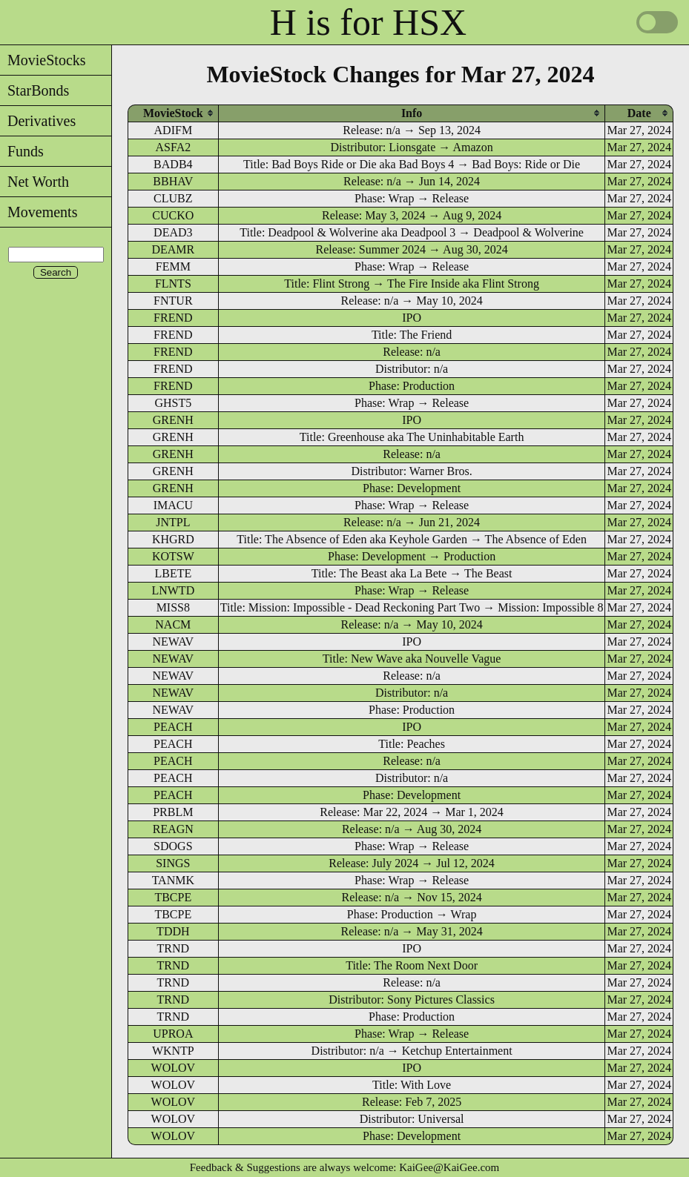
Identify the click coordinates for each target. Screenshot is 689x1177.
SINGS (173, 863)
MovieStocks (43, 60)
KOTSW (173, 556)
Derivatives (38, 121)
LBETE (172, 573)
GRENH (173, 420)
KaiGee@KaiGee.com (449, 1167)
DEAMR (172, 249)
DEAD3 (173, 232)
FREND (173, 317)
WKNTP (173, 1050)
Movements (38, 212)
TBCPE (172, 897)
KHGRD (173, 539)
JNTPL (173, 522)
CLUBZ (173, 198)
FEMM (173, 266)
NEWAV (173, 641)
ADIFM (173, 130)
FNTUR (173, 300)
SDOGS (173, 846)
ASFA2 (173, 147)
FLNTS (173, 283)
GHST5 (172, 403)
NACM (173, 624)
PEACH (173, 726)
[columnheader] (173, 113)
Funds (22, 151)
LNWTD (172, 590)
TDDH (172, 931)
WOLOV (173, 1067)
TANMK (173, 880)
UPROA (173, 1033)
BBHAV (173, 181)
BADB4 (173, 164)
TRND (173, 948)
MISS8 (173, 607)
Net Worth (34, 181)
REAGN (173, 829)
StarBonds (34, 90)
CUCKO (173, 215)
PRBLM (173, 812)
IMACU (173, 505)
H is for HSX (368, 22)
